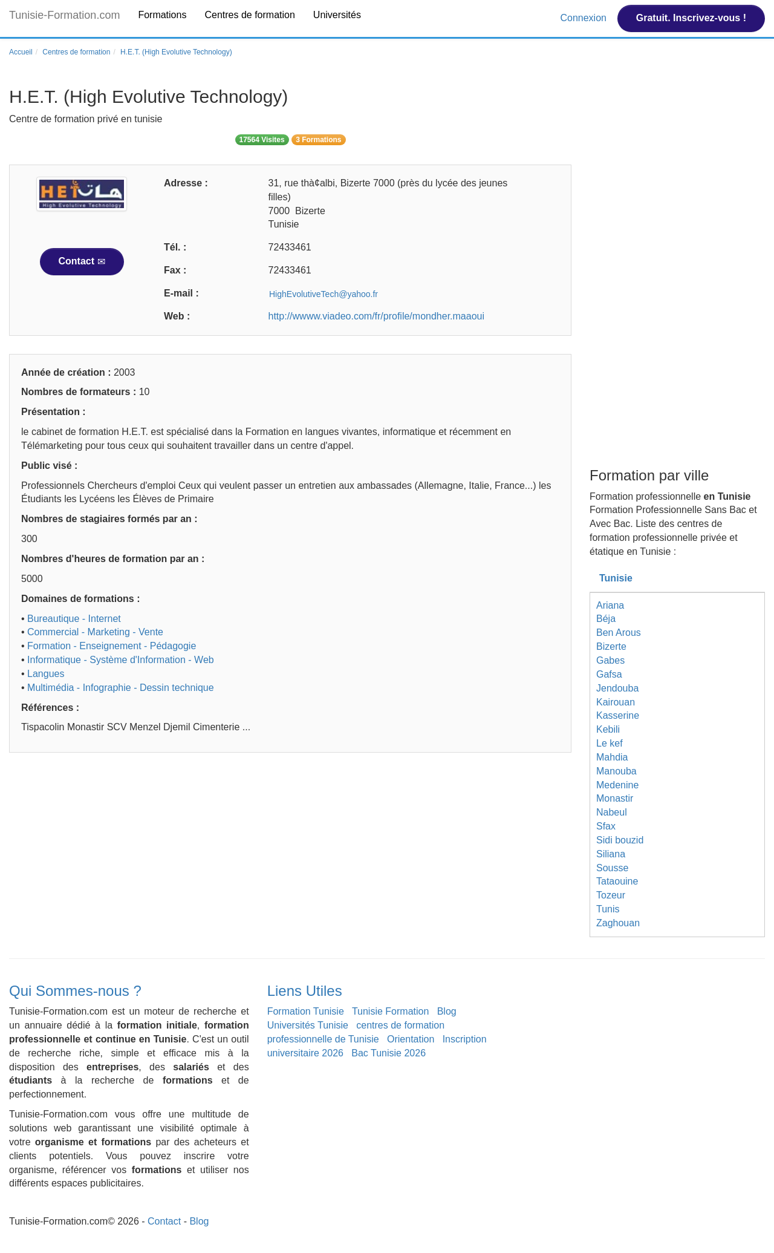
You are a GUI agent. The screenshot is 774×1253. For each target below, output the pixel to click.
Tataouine (617, 881)
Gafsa (609, 674)
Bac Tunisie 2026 (388, 1053)
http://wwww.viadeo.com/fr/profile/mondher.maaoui (376, 316)
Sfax (606, 826)
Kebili (608, 729)
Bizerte (611, 646)
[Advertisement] (290, 855)
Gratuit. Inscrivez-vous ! (691, 18)
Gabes (610, 660)
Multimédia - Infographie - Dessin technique (120, 687)
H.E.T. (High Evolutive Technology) (176, 52)
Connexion (584, 18)
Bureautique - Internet (74, 618)
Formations (162, 15)
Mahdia (612, 757)
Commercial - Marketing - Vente (95, 632)
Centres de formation (249, 15)
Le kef (609, 743)
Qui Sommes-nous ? (75, 991)
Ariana (610, 605)
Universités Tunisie (307, 1025)
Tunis (608, 909)
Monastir (614, 798)
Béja (606, 618)
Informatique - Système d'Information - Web (120, 660)
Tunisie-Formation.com (64, 15)
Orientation (410, 1039)
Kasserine (617, 715)
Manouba (616, 771)
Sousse (612, 868)
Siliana (610, 854)
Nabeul (611, 812)
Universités (337, 15)
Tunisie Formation (390, 1011)
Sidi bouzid (619, 840)
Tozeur (610, 895)
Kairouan (615, 702)
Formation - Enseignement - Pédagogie (111, 646)
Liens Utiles (304, 991)
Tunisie (616, 578)
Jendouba (617, 688)
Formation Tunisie (305, 1011)
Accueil (21, 52)
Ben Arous (618, 632)
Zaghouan (618, 923)
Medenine (617, 785)
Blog (447, 1011)
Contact (82, 261)
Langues (45, 674)
